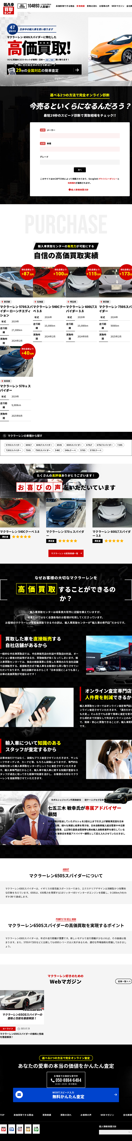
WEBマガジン (118, 6)
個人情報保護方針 (80, 189)
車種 (45, 143)
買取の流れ (92, 6)
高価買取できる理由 (65, 6)
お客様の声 (104, 6)
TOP (2, 1107)
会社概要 (127, 1107)
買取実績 (81, 6)
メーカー (47, 130)
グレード (44, 156)
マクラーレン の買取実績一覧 (64, 554)
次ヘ (80, 169)
